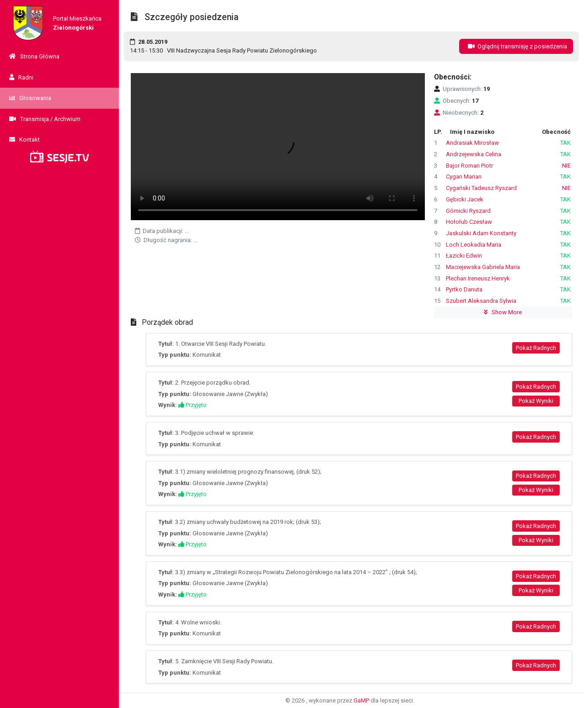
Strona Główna (34, 56)
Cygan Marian (464, 176)
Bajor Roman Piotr (469, 165)
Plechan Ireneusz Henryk (478, 278)
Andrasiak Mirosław (472, 142)
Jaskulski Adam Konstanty (481, 233)
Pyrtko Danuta (464, 289)
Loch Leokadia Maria (473, 244)
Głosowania (30, 98)
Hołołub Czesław (469, 221)
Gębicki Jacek (464, 199)
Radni (21, 77)
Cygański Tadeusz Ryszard (481, 188)
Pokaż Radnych (536, 347)
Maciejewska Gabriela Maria (483, 267)
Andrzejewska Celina (473, 154)
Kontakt (24, 139)
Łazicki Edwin (464, 255)
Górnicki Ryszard (468, 210)
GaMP (361, 700)
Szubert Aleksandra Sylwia (481, 300)
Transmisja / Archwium (44, 119)
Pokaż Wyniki (536, 400)
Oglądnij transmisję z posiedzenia (516, 46)
